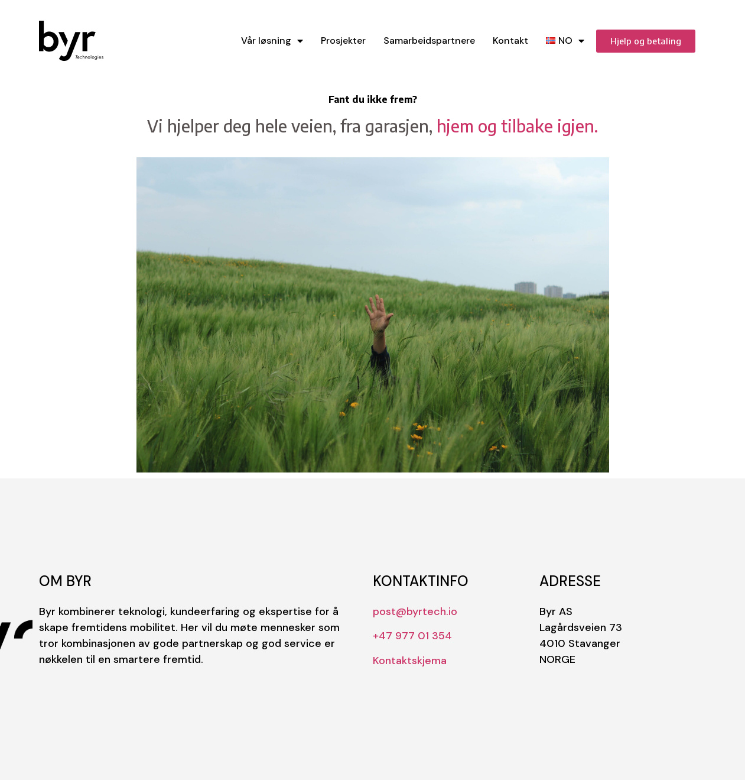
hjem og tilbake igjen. (517, 125)
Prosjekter (343, 40)
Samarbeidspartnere (429, 40)
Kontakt (510, 40)
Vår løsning (272, 41)
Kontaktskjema (410, 660)
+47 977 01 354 (412, 636)
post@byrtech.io (415, 611)
